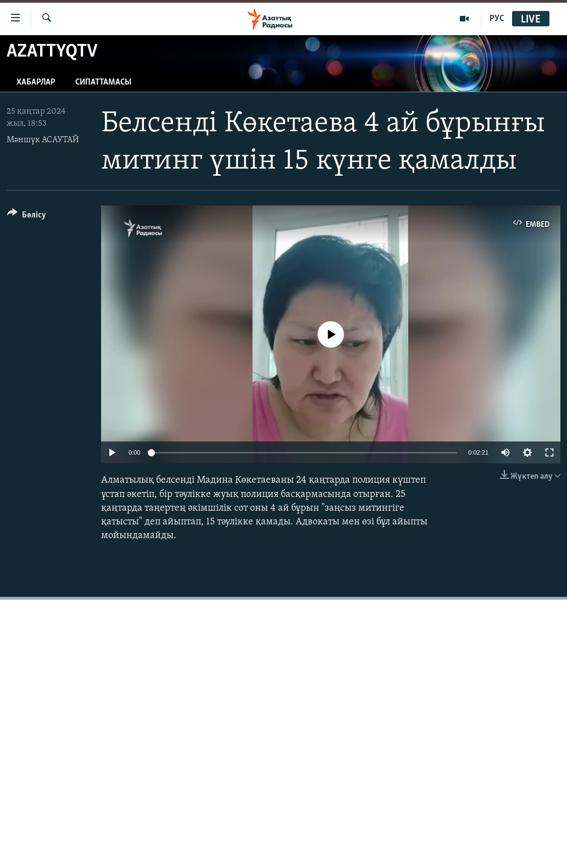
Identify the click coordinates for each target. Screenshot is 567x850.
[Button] (26, 216)
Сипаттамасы (103, 82)
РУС (497, 18)
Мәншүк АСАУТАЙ (43, 140)
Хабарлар (35, 82)
